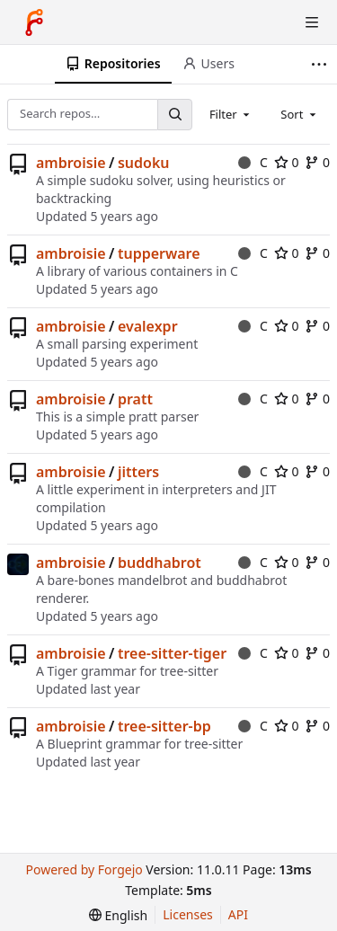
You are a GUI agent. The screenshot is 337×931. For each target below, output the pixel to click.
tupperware (159, 253)
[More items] (321, 64)
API (238, 914)
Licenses (188, 914)
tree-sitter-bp (164, 726)
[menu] (118, 915)
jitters (138, 472)
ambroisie (71, 163)
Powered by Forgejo (83, 869)
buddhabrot (159, 563)
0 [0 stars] (286, 162)
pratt (135, 399)
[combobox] (231, 114)
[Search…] (174, 114)
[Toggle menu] (312, 22)
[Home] (34, 22)
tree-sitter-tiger (172, 653)
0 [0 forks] (317, 162)
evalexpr (148, 326)
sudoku (144, 163)
